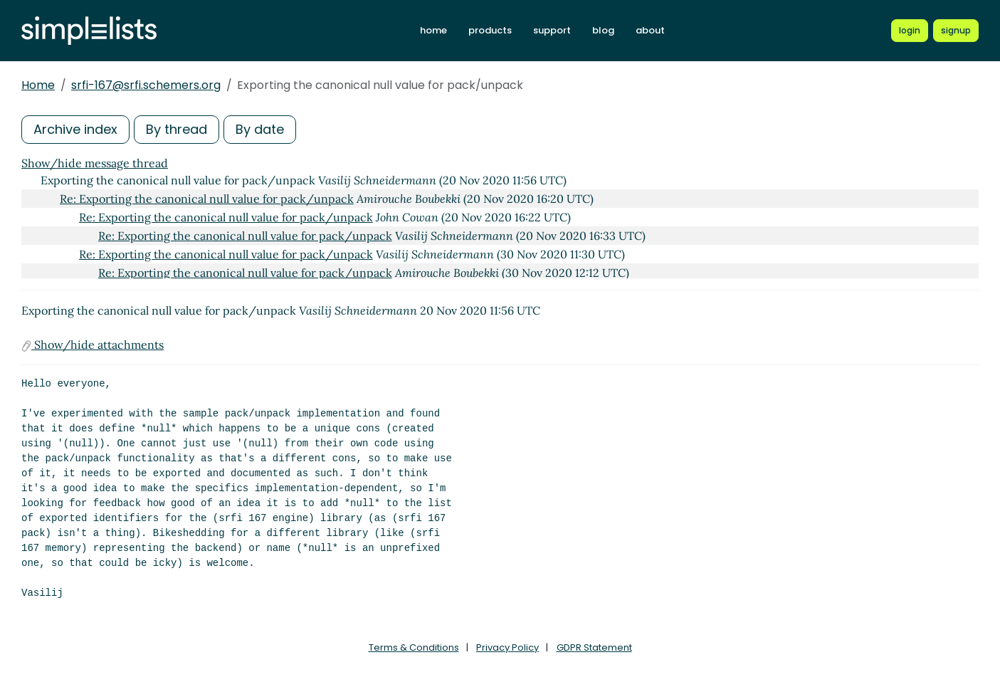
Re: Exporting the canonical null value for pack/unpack (207, 199)
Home (38, 85)
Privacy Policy (507, 647)
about (650, 30)
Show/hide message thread (94, 163)
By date (260, 129)
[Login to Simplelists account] (909, 30)
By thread (176, 129)
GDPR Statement (594, 647)
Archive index (75, 129)
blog (603, 30)
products (490, 30)
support (552, 30)
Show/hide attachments (92, 344)
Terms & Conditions (414, 647)
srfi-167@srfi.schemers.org (146, 85)
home (433, 30)
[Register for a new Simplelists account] (956, 30)
